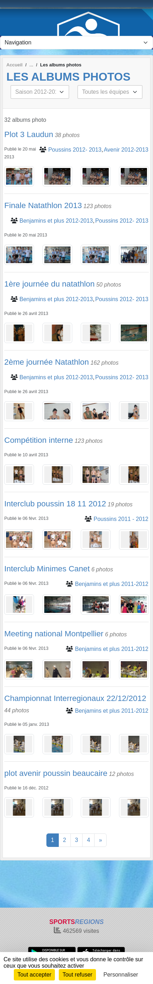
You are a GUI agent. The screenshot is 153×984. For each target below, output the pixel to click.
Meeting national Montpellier (53, 633)
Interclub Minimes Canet (47, 568)
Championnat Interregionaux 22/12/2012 (75, 698)
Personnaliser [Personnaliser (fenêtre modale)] (120, 975)
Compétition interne (38, 440)
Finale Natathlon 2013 (43, 205)
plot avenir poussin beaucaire (55, 773)
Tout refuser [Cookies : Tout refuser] (77, 975)
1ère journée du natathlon (49, 283)
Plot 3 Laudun (28, 134)
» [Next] (100, 840)
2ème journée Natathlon (46, 362)
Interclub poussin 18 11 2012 (55, 503)
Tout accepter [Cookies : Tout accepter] (34, 975)
